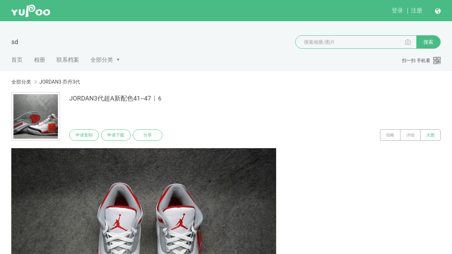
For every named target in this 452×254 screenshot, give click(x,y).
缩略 (390, 135)
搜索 (428, 42)
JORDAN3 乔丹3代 (59, 82)
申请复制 (84, 135)
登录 (397, 10)
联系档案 (67, 59)
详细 (410, 135)
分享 (147, 135)
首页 (17, 59)
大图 (430, 135)
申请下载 (115, 135)
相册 (39, 59)
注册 (416, 10)
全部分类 (101, 59)
